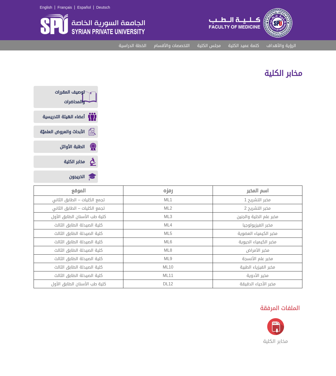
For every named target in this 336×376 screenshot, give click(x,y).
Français (64, 7)
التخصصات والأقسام (172, 46)
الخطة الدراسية (132, 46)
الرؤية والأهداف (281, 46)
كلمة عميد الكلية (243, 46)
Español (84, 7)
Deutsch (103, 7)
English (46, 7)
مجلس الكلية (209, 46)
